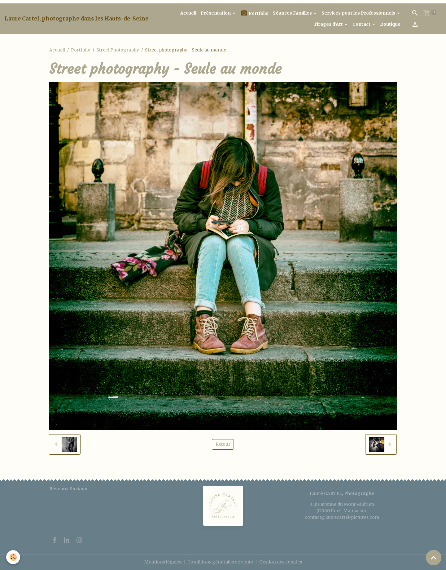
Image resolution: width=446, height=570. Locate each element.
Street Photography (117, 50)
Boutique (390, 24)
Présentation (216, 13)
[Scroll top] (433, 557)
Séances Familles (293, 13)
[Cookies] (13, 557)
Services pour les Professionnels (358, 13)
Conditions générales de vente (220, 562)
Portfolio (254, 13)
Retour (223, 444)
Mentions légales (162, 562)
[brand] (76, 19)
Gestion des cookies (280, 562)
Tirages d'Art (329, 24)
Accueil (188, 13)
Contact (361, 24)
